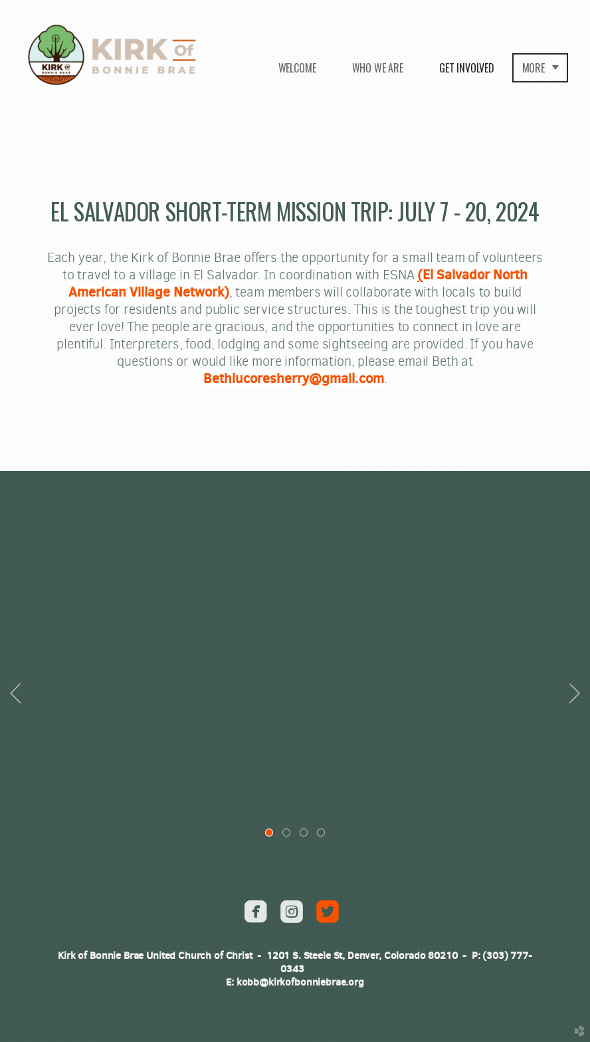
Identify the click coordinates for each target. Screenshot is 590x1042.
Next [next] (574, 694)
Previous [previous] (15, 694)
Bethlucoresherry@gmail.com (293, 378)
